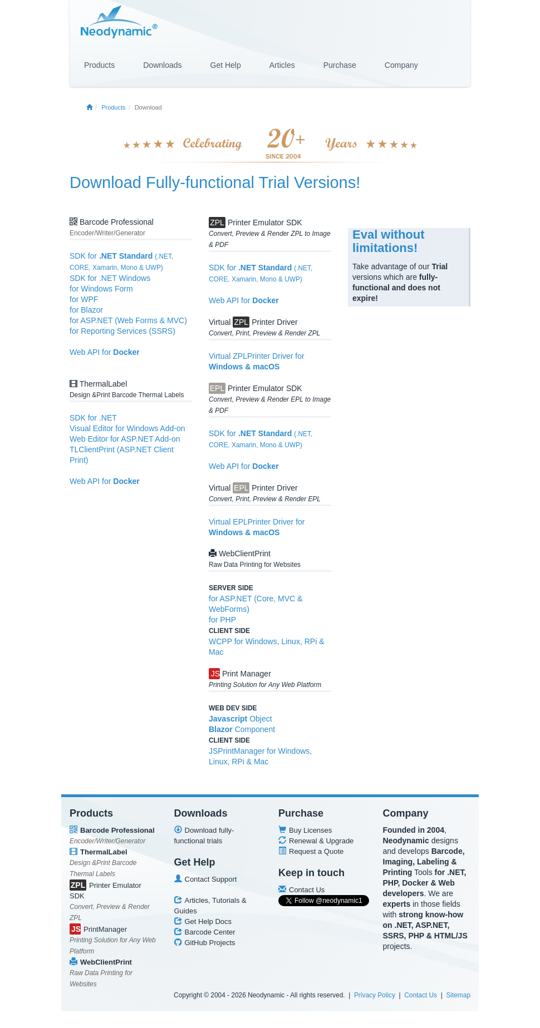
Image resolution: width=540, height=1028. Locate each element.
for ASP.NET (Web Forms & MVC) (128, 320)
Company (401, 65)
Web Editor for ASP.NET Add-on (125, 438)
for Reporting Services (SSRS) (122, 331)
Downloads (162, 65)
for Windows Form (101, 288)
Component (242, 729)
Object (240, 718)
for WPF (84, 299)
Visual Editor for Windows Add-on (127, 428)
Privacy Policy (374, 995)
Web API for (105, 352)
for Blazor (86, 309)
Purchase (339, 65)
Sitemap (458, 995)
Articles (282, 65)
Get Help (225, 65)
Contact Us (420, 995)
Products (99, 65)
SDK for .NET (93, 417)
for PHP (222, 619)
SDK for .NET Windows (110, 278)
